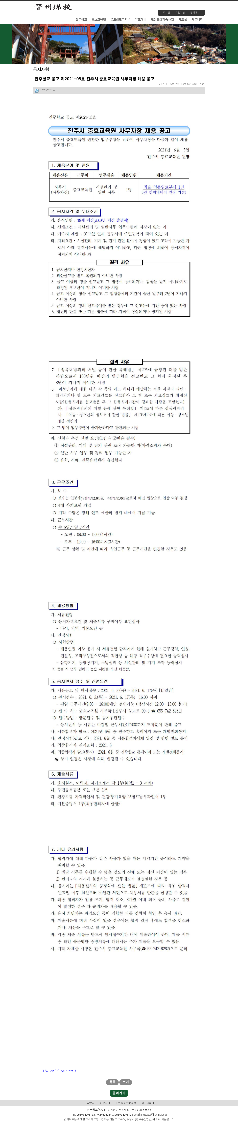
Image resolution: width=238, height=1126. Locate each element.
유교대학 (140, 19)
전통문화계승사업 (162, 19)
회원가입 (180, 13)
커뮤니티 (197, 19)
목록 (112, 1082)
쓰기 (126, 1082)
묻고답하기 (147, 1103)
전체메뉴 (195, 13)
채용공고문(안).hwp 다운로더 (59, 1071)
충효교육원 (98, 19)
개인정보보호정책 (126, 1103)
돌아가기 (119, 1093)
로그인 (166, 13)
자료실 (182, 19)
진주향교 (81, 19)
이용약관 (105, 1103)
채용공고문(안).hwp (47, 90)
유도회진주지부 (120, 19)
